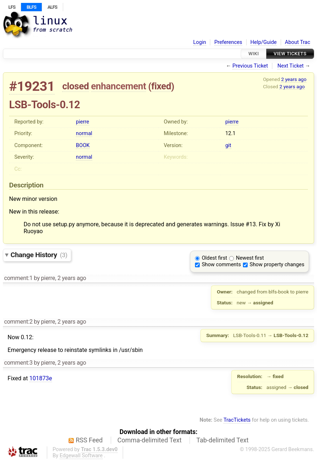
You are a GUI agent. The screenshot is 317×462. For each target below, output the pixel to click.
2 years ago (293, 79)
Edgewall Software (81, 456)
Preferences (228, 42)
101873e (40, 378)
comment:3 (18, 362)
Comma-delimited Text (149, 440)
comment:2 (18, 321)
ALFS (52, 7)
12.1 (230, 133)
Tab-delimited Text (222, 440)
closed (75, 86)
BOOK (83, 145)
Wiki (253, 53)
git (228, 145)
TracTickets (237, 420)
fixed (161, 86)
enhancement (118, 86)
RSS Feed (89, 440)
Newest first (250, 258)
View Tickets (290, 53)
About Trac (297, 42)
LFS (11, 7)
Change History (39, 255)
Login (199, 42)
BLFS (31, 7)
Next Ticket (290, 66)
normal (84, 133)
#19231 (32, 86)
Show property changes (277, 265)
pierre (82, 122)
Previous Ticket (250, 66)
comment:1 (18, 278)
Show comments (221, 265)
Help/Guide (264, 42)
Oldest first (214, 258)
